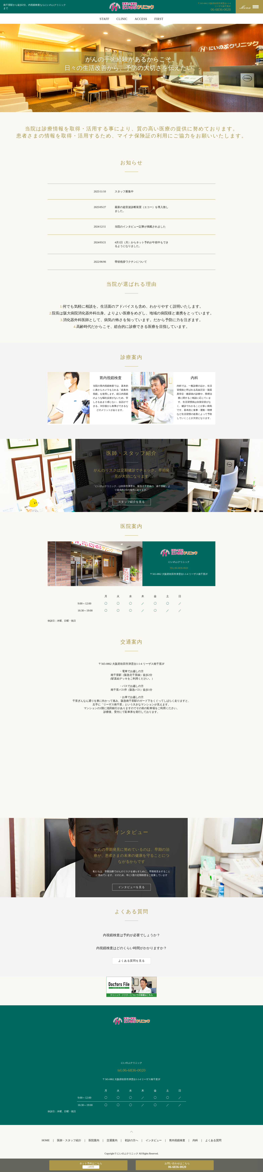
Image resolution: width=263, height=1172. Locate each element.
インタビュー (154, 1140)
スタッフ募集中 (124, 191)
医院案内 (94, 1140)
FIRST (158, 18)
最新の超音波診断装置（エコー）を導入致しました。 (141, 209)
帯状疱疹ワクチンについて (131, 261)
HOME (45, 1140)
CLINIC (122, 18)
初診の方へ (131, 1140)
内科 (195, 1140)
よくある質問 (213, 1140)
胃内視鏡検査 (177, 1140)
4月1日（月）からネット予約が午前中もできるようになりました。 (141, 244)
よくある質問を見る (131, 960)
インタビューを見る (131, 887)
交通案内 (112, 1140)
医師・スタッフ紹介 (69, 1140)
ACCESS (141, 18)
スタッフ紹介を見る (131, 501)
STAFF (104, 18)
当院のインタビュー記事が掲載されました (140, 226)
